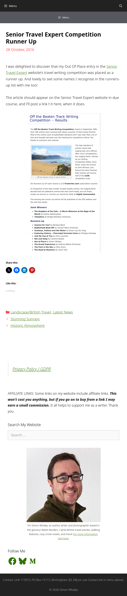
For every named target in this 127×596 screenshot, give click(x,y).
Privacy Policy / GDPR (32, 369)
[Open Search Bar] (120, 6)
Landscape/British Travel (30, 312)
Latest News (63, 312)
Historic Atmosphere (27, 325)
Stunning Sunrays (25, 318)
